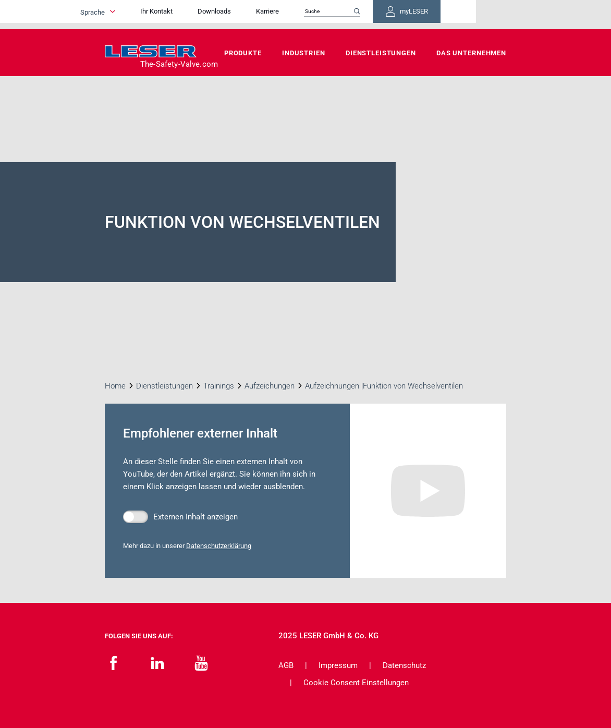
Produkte (243, 53)
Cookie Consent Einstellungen (356, 682)
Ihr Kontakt (206, 14)
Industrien (303, 53)
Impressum (338, 665)
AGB (286, 665)
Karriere (317, 14)
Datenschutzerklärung (218, 546)
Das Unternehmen (471, 53)
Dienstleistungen (381, 53)
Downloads (263, 14)
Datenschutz (404, 665)
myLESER (472, 14)
